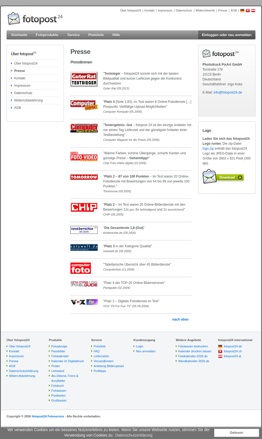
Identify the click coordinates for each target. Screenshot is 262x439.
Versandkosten (104, 361)
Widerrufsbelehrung (28, 100)
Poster (55, 366)
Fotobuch (57, 385)
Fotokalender (60, 356)
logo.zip (208, 148)
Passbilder (58, 351)
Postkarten (58, 395)
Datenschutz (184, 10)
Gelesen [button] (236, 433)
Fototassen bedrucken (193, 346)
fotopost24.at (232, 356)
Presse (222, 10)
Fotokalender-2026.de (193, 356)
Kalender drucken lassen (194, 351)
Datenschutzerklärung (23, 371)
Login (139, 346)
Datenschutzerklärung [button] (133, 435)
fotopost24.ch (233, 351)
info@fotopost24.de (228, 92)
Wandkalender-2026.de (193, 361)
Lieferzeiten (101, 356)
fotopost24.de (233, 346)
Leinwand (57, 371)
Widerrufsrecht (205, 10)
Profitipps (100, 371)
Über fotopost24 (130, 10)
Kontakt (149, 10)
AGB (234, 10)
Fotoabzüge (59, 346)
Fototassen (58, 390)
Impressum (165, 10)
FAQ (97, 351)
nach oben (180, 319)
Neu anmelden (146, 351)
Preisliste (100, 346)
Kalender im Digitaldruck (67, 361)
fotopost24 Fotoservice (48, 416)
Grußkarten (59, 400)
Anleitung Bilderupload (109, 366)
